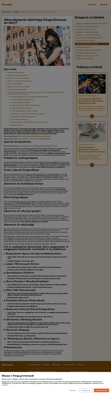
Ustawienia (73, 390)
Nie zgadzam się (86, 390)
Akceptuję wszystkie (101, 390)
